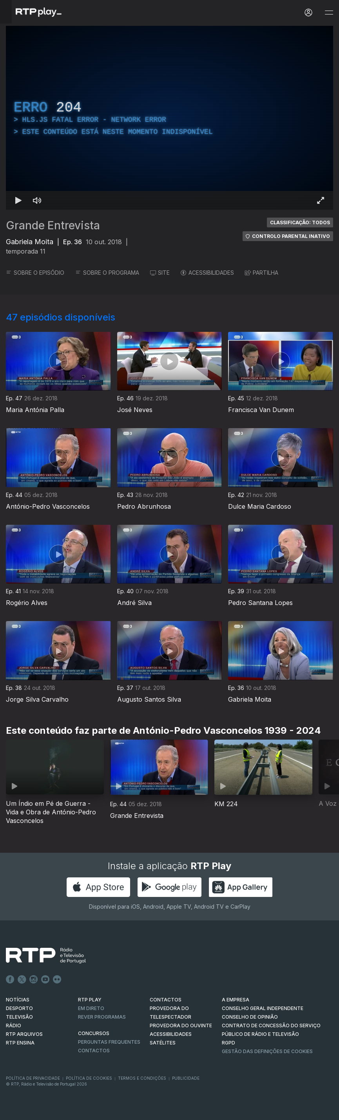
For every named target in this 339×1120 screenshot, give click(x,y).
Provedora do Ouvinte (181, 1025)
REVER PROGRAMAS (102, 1017)
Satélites (163, 1043)
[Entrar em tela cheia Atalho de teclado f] (320, 200)
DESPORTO (19, 1008)
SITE (160, 272)
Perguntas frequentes (109, 1042)
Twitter (22, 979)
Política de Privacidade (33, 1078)
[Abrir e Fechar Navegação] (329, 12)
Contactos (94, 1050)
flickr (57, 979)
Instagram (33, 979)
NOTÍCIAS (17, 1000)
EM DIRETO (91, 1008)
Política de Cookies (89, 1078)
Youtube (45, 979)
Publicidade (185, 1078)
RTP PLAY (90, 1000)
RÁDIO (13, 1025)
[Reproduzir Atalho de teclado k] (18, 200)
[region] (169, 118)
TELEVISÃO (19, 1017)
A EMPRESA (235, 1000)
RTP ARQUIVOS (24, 1034)
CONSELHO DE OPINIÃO (250, 1017)
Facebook (10, 979)
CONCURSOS (93, 1033)
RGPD (228, 1043)
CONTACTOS (165, 1000)
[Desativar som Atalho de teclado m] (37, 200)
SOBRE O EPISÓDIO (35, 272)
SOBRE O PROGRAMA (107, 272)
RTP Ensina (20, 1043)
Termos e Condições (142, 1078)
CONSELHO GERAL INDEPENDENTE (262, 1008)
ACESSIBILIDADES (207, 272)
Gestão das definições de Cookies (267, 1051)
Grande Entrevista (53, 225)
